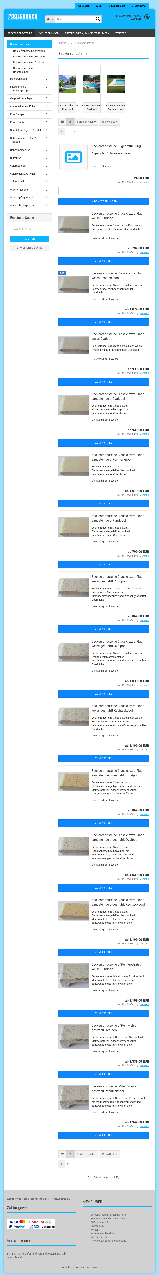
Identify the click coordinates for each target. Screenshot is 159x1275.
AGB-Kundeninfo (100, 1224)
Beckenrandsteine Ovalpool (28, 62)
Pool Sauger (17, 114)
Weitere (120, 33)
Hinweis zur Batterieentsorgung (108, 1243)
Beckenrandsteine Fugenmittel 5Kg (116, 148)
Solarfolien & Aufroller (22, 173)
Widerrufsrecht (99, 1239)
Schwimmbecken (20, 149)
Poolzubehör (17, 122)
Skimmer (15, 157)
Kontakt (95, 1232)
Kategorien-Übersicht (103, 1235)
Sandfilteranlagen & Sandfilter (27, 130)
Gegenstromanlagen (21, 98)
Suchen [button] (84, 6)
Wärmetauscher (19, 189)
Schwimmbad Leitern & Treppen (23, 140)
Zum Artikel (103, 263)
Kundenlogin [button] (116, 6)
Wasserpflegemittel (21, 197)
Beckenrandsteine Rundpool (29, 56)
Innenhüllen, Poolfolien (23, 106)
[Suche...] (50, 19)
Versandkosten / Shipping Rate (108, 1217)
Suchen (29, 238)
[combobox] (86, 124)
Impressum (97, 1228)
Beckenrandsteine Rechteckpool (23, 70)
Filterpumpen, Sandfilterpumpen (87, 33)
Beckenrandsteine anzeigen (29, 50)
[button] (99, 6)
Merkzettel (138, 6)
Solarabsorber (18, 165)
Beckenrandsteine (19, 33)
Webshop (67, 1269)
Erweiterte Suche (30, 247)
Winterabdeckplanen (22, 205)
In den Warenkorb (104, 203)
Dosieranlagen (48, 33)
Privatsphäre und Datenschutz (108, 1220)
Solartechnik (17, 181)
